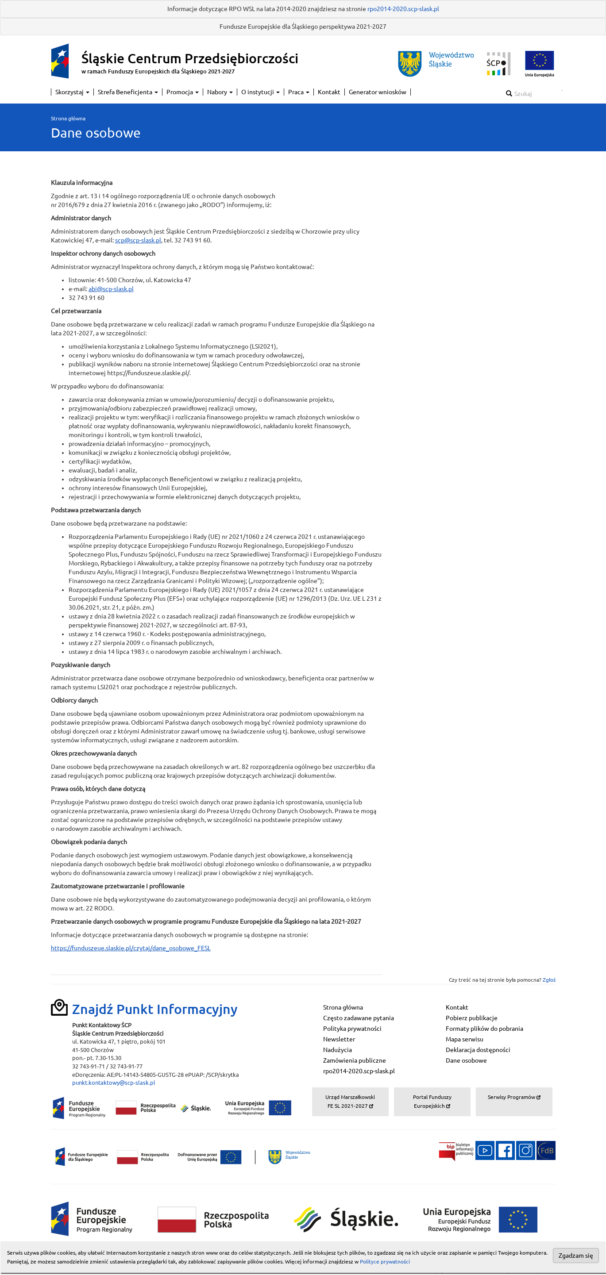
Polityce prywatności (385, 1261)
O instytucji (260, 92)
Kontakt (329, 92)
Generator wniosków (377, 92)
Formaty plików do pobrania (484, 1028)
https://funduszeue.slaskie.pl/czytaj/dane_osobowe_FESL (131, 948)
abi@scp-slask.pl (111, 288)
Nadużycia (337, 1049)
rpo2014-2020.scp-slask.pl (403, 8)
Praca (298, 92)
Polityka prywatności (352, 1028)
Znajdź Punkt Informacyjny (155, 1009)
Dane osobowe (466, 1060)
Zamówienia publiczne (354, 1060)
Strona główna (68, 118)
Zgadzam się (576, 1255)
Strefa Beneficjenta (128, 92)
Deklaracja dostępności (478, 1049)
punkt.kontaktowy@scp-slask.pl (113, 1082)
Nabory (220, 92)
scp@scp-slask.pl (138, 240)
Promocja (182, 92)
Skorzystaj (72, 92)
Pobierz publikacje (472, 1018)
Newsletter (339, 1039)
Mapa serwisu (464, 1039)
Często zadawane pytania (358, 1018)
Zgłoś (549, 980)
